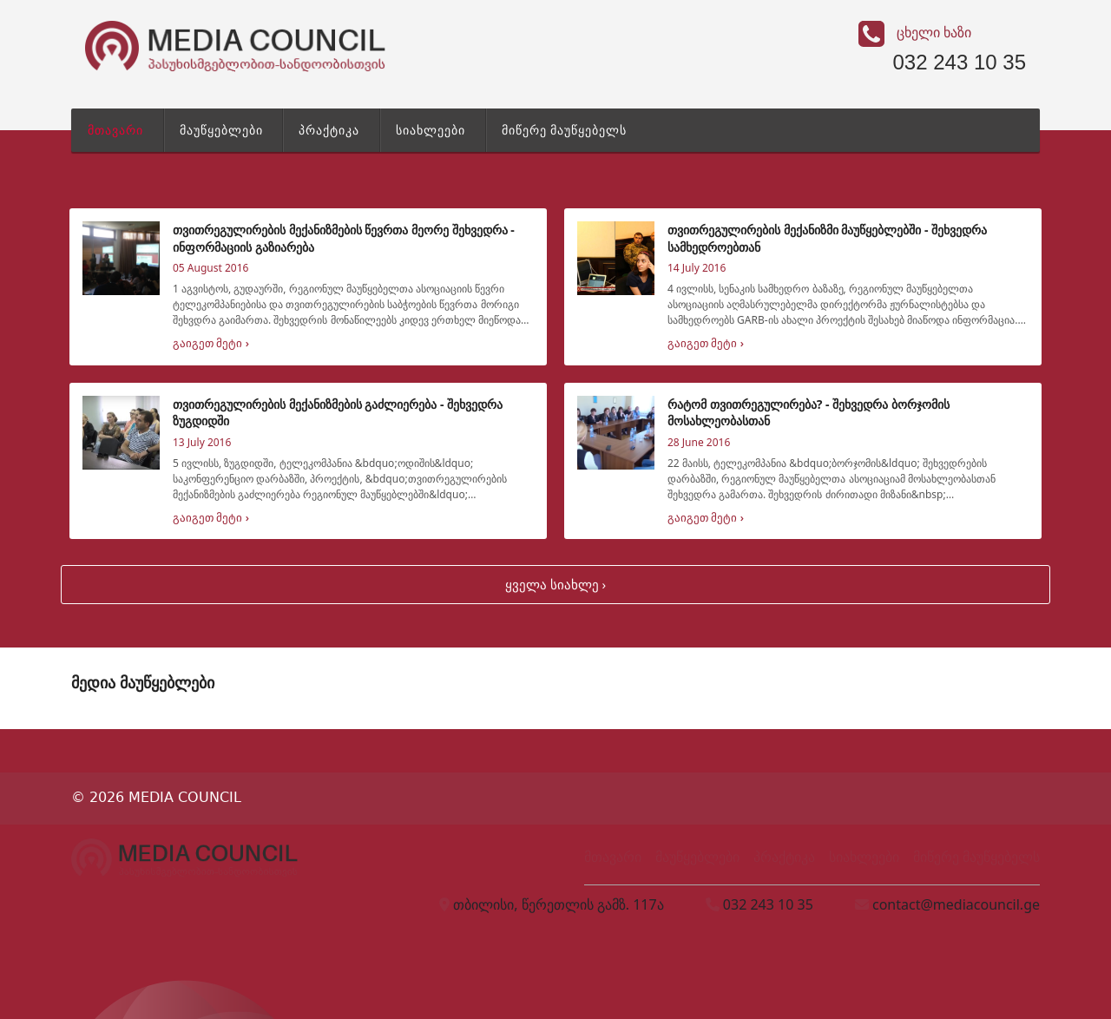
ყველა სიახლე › (555, 584)
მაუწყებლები (221, 130)
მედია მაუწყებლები (142, 682)
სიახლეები (430, 130)
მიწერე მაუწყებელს (565, 130)
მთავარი (115, 130)
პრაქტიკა (329, 130)
